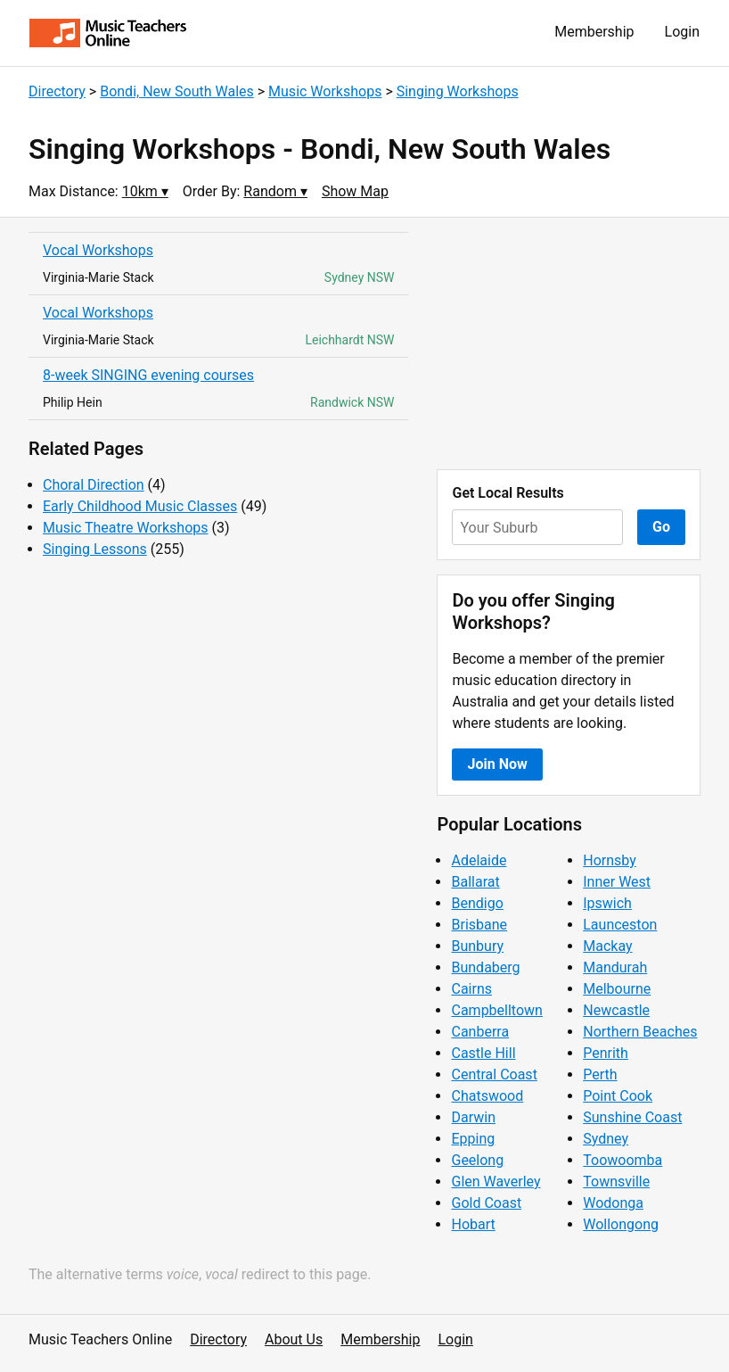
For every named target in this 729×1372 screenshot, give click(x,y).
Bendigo (477, 903)
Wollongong (621, 1224)
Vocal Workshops (98, 250)
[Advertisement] (568, 343)
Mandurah (615, 967)
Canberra (480, 1031)
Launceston (620, 924)
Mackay (607, 946)
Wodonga (613, 1202)
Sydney (605, 1138)
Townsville (616, 1181)
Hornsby (609, 860)
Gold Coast (486, 1202)
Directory (57, 91)
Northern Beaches (640, 1031)
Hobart (473, 1224)
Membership (594, 31)
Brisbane (479, 924)
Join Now (497, 764)
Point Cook (617, 1095)
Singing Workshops (458, 91)
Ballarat (475, 881)
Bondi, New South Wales (177, 91)
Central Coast (494, 1074)
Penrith (605, 1053)
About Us (294, 1339)
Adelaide (478, 860)
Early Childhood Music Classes (140, 506)
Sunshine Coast (632, 1117)
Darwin (473, 1117)
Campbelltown (496, 1010)
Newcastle (616, 1010)
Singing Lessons (95, 549)
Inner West (617, 881)
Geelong (477, 1160)
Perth (600, 1074)
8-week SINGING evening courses (148, 375)
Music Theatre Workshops (126, 527)
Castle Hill (483, 1053)
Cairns (471, 988)
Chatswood (487, 1095)
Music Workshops (324, 91)
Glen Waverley (495, 1181)
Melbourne (617, 988)
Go (661, 526)
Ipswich (607, 903)
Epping (473, 1138)
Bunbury (477, 946)
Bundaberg (485, 967)
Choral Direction (93, 484)
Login (682, 31)
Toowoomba (622, 1160)
